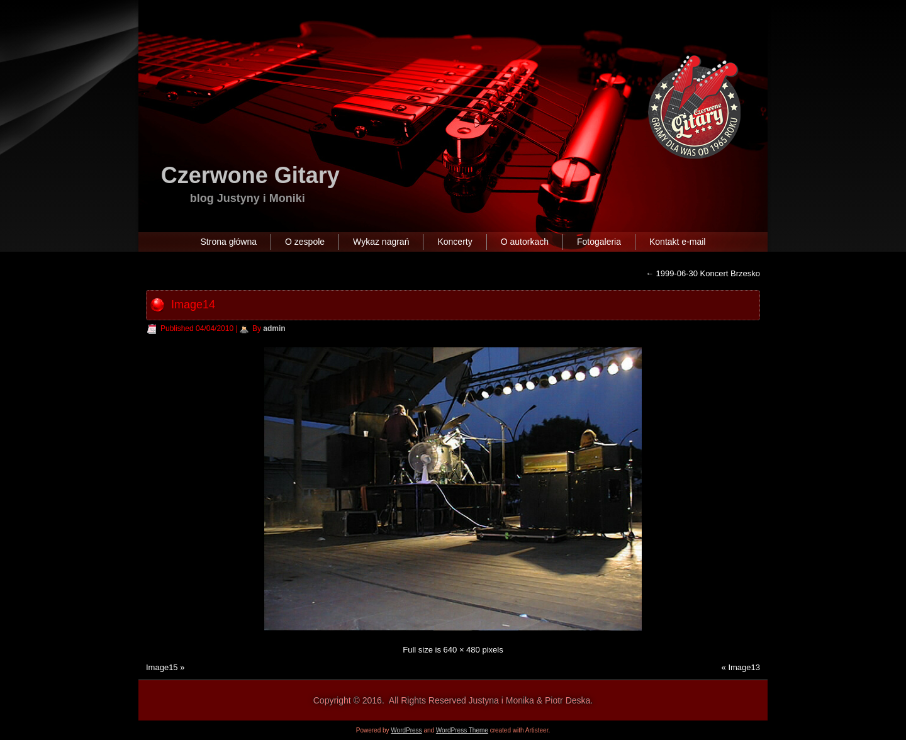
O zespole (305, 242)
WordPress (406, 730)
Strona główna (229, 242)
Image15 (162, 667)
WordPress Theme (462, 730)
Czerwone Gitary (250, 175)
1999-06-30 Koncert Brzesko (703, 273)
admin (274, 328)
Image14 (193, 304)
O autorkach (525, 242)
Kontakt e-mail (677, 242)
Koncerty (454, 242)
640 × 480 (462, 649)
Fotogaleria (599, 242)
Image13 (744, 667)
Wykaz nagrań (381, 242)
